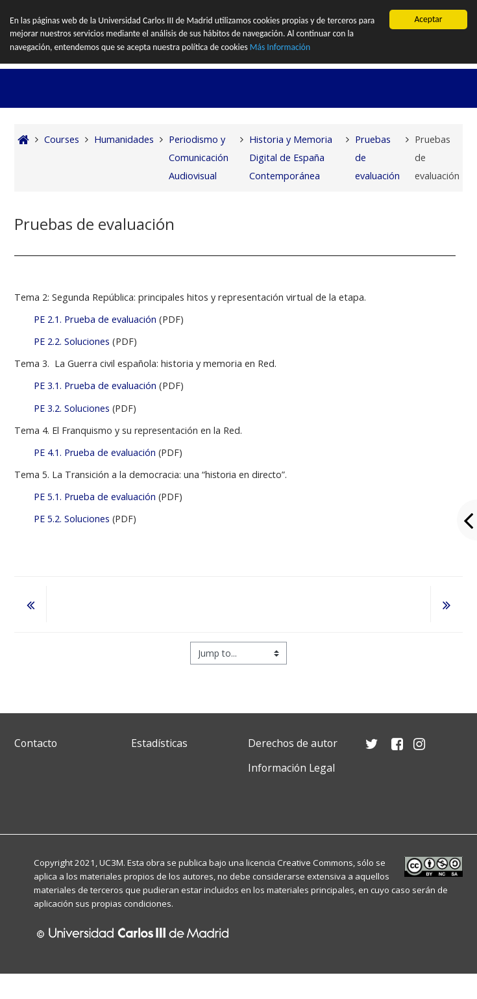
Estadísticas (159, 743)
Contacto (35, 743)
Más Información (280, 47)
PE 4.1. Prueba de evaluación (95, 452)
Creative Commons (315, 862)
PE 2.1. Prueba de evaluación (95, 319)
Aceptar (428, 19)
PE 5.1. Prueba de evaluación (95, 496)
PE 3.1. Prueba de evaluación (96, 385)
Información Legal (291, 768)
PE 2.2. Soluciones (72, 341)
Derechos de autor (292, 743)
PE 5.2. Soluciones (72, 518)
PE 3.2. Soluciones (72, 408)
